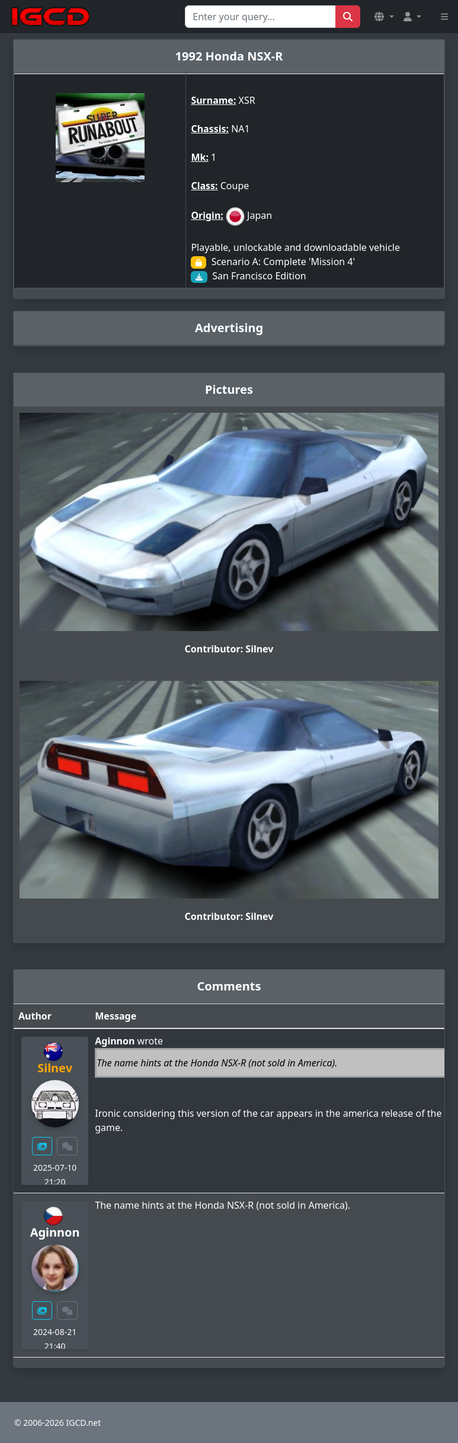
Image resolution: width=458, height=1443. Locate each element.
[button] (384, 16)
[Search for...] (260, 16)
